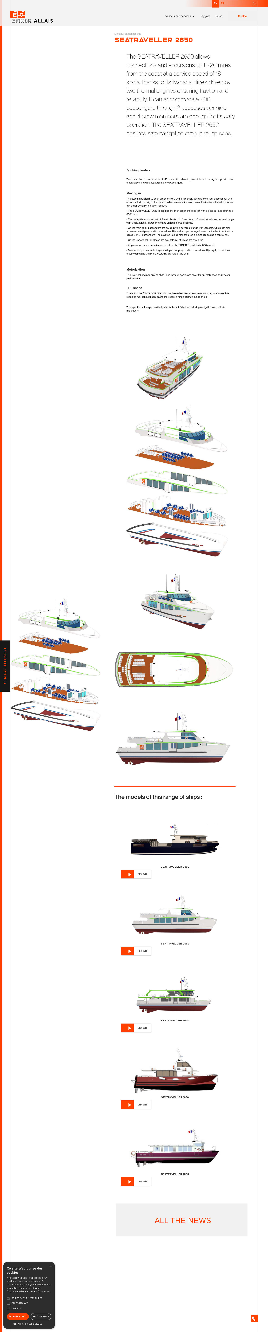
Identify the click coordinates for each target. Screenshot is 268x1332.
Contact (242, 16)
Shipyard (205, 16)
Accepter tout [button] (18, 1316)
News (219, 16)
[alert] (29, 1295)
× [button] (51, 1266)
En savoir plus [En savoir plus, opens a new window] (44, 1291)
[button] (179, 16)
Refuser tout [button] (41, 1316)
